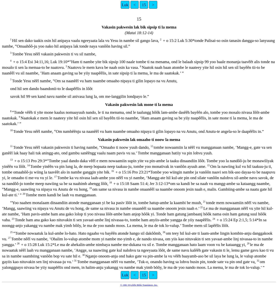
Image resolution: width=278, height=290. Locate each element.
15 (144, 4)
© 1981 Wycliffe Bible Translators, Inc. (139, 285)
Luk (125, 4)
